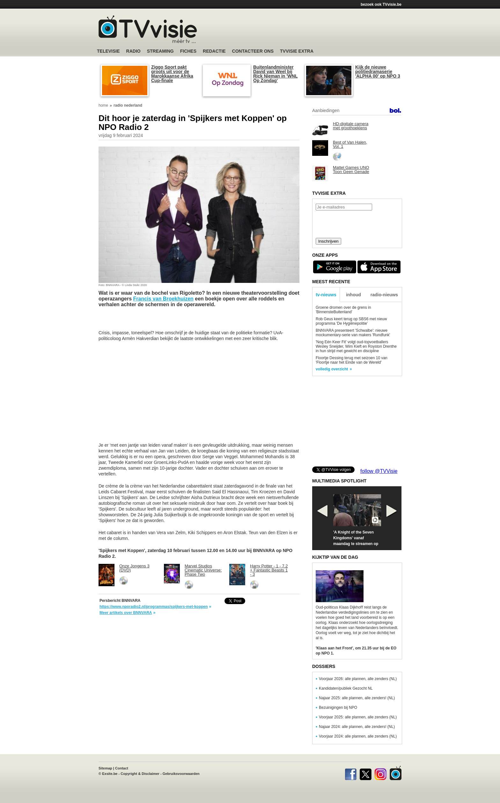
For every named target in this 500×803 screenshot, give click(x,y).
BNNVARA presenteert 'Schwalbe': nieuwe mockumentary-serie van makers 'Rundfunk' (353, 332)
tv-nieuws (326, 294)
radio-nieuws (384, 294)
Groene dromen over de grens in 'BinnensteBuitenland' (343, 309)
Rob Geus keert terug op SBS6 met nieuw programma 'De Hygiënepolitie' (351, 321)
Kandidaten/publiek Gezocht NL (346, 688)
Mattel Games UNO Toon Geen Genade (351, 169)
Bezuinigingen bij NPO (338, 707)
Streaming (160, 51)
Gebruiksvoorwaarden (181, 774)
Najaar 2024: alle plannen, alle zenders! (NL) (357, 726)
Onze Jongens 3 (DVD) (134, 568)
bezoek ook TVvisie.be (381, 4)
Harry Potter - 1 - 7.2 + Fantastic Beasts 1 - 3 (269, 570)
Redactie (214, 51)
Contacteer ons (253, 51)
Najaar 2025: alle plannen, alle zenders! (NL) (357, 698)
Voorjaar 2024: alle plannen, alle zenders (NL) (358, 736)
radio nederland (128, 105)
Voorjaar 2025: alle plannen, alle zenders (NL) (358, 717)
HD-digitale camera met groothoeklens (350, 125)
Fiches (188, 51)
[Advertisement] (310, 30)
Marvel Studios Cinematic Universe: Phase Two (203, 570)
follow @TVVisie (378, 471)
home (103, 105)
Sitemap (105, 768)
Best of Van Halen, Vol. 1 (350, 144)
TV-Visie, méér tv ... (148, 29)
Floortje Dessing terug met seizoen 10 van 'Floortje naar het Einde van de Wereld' (351, 360)
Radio (133, 51)
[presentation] (357, 223)
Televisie (108, 51)
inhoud (353, 294)
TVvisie (395, 773)
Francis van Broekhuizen (163, 298)
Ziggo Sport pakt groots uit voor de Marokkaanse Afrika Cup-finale (172, 74)
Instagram (380, 773)
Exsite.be (109, 774)
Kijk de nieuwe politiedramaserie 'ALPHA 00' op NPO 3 (377, 71)
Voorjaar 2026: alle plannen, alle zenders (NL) (358, 679)
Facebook (351, 773)
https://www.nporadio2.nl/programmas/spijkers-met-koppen (153, 606)
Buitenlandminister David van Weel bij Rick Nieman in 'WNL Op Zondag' (275, 74)
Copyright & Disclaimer (140, 774)
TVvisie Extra (296, 51)
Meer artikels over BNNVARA (125, 612)
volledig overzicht (332, 369)
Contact (121, 768)
